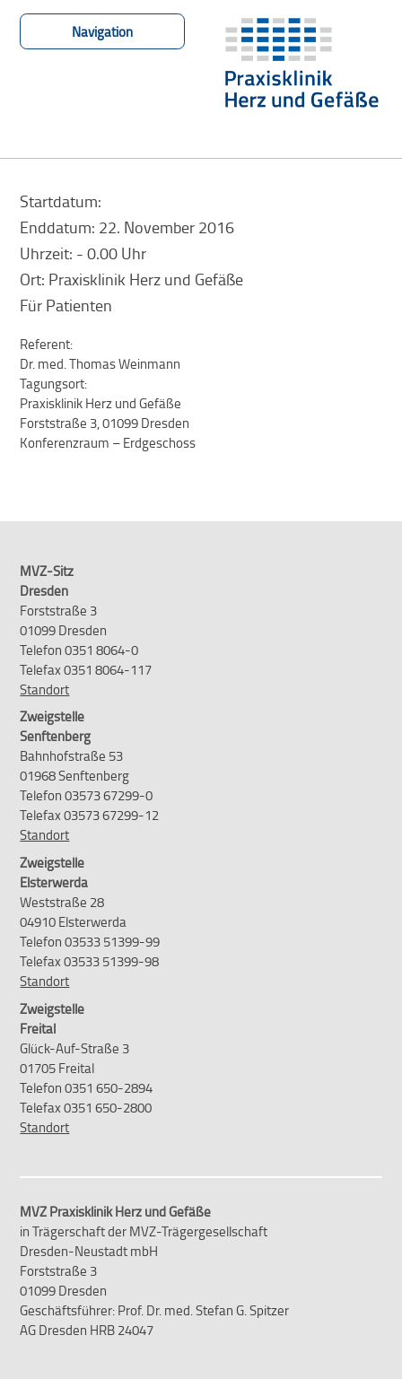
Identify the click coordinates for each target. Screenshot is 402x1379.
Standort (44, 689)
